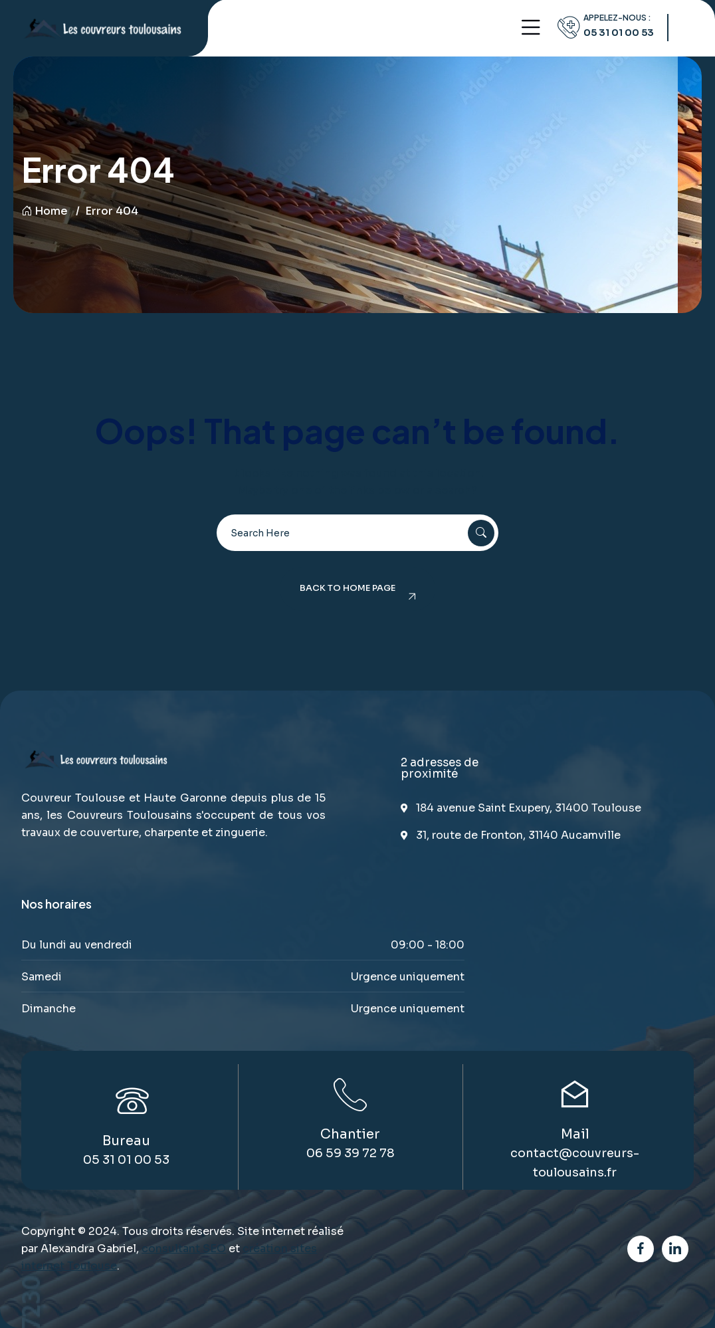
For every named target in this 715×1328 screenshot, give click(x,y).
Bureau (126, 1141)
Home (44, 211)
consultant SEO (184, 1249)
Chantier (350, 1134)
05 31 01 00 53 (618, 33)
